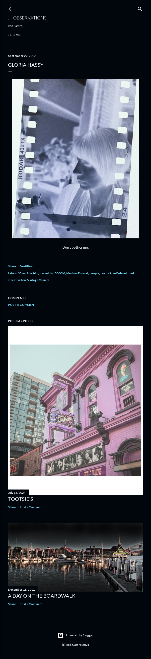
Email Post (26, 266)
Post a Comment (22, 305)
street (12, 280)
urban (22, 280)
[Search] (140, 8)
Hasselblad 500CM (52, 273)
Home (15, 35)
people (94, 273)
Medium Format (77, 273)
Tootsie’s (20, 499)
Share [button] (12, 266)
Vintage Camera (38, 280)
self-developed (123, 273)
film (35, 273)
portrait (105, 273)
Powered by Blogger (76, 635)
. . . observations (27, 17)
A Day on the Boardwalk (42, 596)
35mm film (25, 273)
